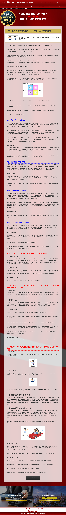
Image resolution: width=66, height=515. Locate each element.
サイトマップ (25, 508)
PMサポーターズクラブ (56, 6)
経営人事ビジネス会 (46, 6)
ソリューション (23, 6)
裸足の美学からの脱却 (9, 8)
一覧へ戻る (33, 477)
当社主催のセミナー (14, 45)
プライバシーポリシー (32, 508)
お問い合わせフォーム (49, 497)
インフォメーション (9, 6)
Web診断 (30, 6)
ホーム (3, 8)
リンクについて (40, 508)
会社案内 (16, 6)
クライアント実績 (37, 6)
